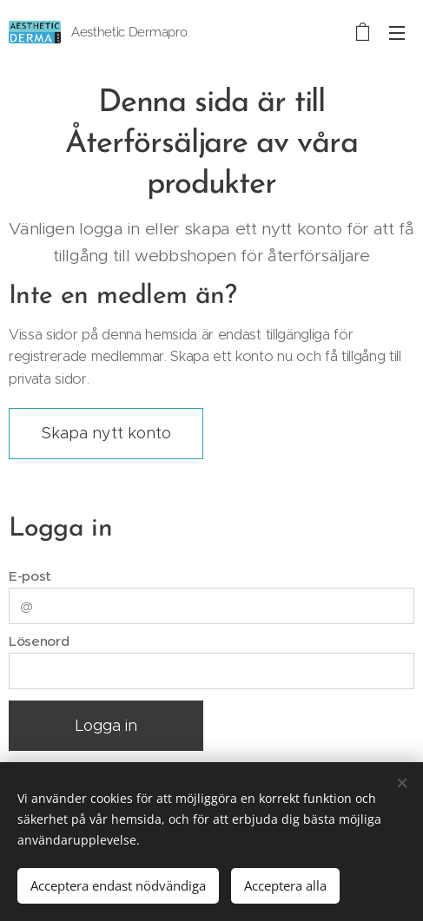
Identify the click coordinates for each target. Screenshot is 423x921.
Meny (397, 33)
